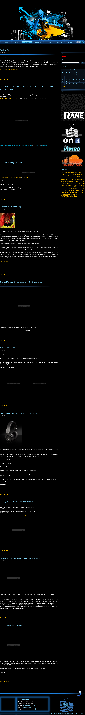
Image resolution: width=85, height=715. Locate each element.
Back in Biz (5, 50)
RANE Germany (69, 187)
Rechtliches (54, 713)
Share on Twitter (4, 79)
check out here (4, 261)
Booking (38, 42)
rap (75, 187)
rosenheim (63, 188)
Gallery (59, 42)
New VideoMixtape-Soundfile (12, 625)
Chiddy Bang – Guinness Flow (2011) (18, 515)
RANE (82, 185)
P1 (82, 183)
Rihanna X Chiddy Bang (10, 207)
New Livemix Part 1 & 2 (10, 348)
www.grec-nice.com (69, 197)
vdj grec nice (71, 190)
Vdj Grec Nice (37, 145)
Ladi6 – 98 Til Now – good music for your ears (20, 558)
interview (82, 179)
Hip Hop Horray (4, 98)
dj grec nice (75, 174)
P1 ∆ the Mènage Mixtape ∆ (12, 162)
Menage (69, 181)
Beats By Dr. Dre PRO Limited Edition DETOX (20, 413)
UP (79, 693)
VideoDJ (81, 193)
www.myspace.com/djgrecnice (32, 709)
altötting (63, 172)
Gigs (16, 42)
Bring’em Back (14, 98)
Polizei (78, 185)
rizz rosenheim (80, 187)
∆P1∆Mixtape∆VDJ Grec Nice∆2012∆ (10, 177)
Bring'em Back (69, 172)
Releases (27, 42)
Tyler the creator (81, 188)
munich (73, 181)
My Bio (48, 42)
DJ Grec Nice (21, 26)
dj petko (66, 177)
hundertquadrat (76, 179)
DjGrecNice (26, 177)
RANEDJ (63, 187)
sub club (69, 188)
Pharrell (75, 185)
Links (70, 42)
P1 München (69, 185)
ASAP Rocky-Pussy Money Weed (9, 69)
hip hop (69, 179)
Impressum (60, 713)
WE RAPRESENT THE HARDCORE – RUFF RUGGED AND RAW (16, 145)
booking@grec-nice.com (29, 705)
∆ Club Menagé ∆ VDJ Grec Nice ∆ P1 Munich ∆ (21, 282)
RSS (82, 42)
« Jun (63, 86)
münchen (63, 183)
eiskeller (79, 177)
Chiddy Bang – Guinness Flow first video (17, 502)
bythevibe (78, 172)
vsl (77, 195)
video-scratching (69, 192)
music (78, 181)
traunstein (74, 188)
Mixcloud (44, 145)
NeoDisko (70, 183)
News (6, 42)
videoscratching (68, 195)
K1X (62, 181)
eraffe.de (63, 179)
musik (82, 181)
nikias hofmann (77, 183)
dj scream (72, 177)
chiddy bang (65, 175)
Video (80, 190)
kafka (65, 181)
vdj (62, 191)
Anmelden (66, 713)
